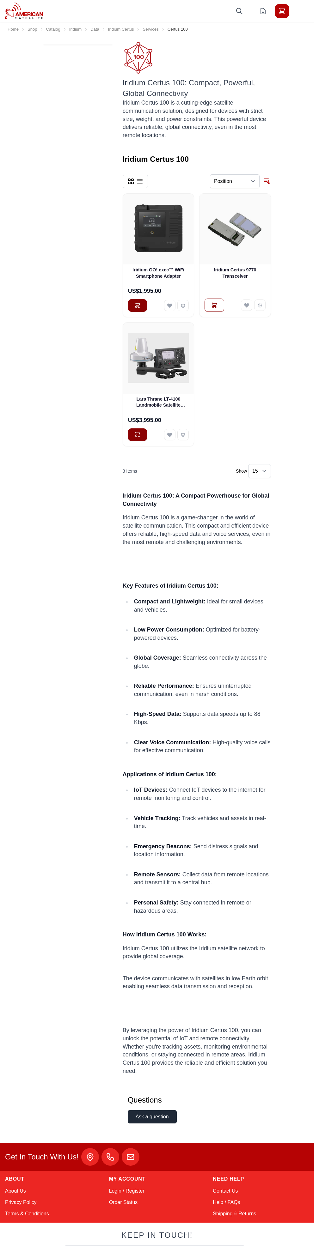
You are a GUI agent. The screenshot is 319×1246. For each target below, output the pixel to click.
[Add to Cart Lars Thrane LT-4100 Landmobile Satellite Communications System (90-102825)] (137, 434)
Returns (247, 1213)
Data (94, 29)
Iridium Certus (121, 29)
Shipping (222, 1213)
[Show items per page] (259, 471)
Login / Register (126, 1191)
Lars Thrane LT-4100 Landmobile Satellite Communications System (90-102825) (158, 402)
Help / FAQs (226, 1202)
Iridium (75, 29)
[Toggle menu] (299, 11)
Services (150, 29)
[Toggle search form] (239, 11)
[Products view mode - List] (140, 181)
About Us (15, 1191)
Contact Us (225, 1191)
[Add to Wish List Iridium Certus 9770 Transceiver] (246, 305)
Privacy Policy (21, 1202)
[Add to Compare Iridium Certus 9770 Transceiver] (260, 305)
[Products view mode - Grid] (131, 181)
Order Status (123, 1202)
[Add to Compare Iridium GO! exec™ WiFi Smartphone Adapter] (183, 305)
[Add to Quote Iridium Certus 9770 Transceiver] (214, 305)
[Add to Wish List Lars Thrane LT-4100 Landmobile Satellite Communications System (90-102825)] (169, 434)
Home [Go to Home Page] (13, 29)
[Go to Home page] (24, 11)
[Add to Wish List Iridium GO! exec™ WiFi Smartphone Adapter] (169, 305)
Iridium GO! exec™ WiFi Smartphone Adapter (158, 272)
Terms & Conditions (27, 1213)
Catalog (53, 29)
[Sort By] (235, 181)
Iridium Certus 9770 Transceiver (235, 272)
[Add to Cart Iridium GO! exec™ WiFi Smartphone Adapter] (137, 305)
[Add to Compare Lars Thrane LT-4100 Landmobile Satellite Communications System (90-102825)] (183, 434)
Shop (32, 29)
